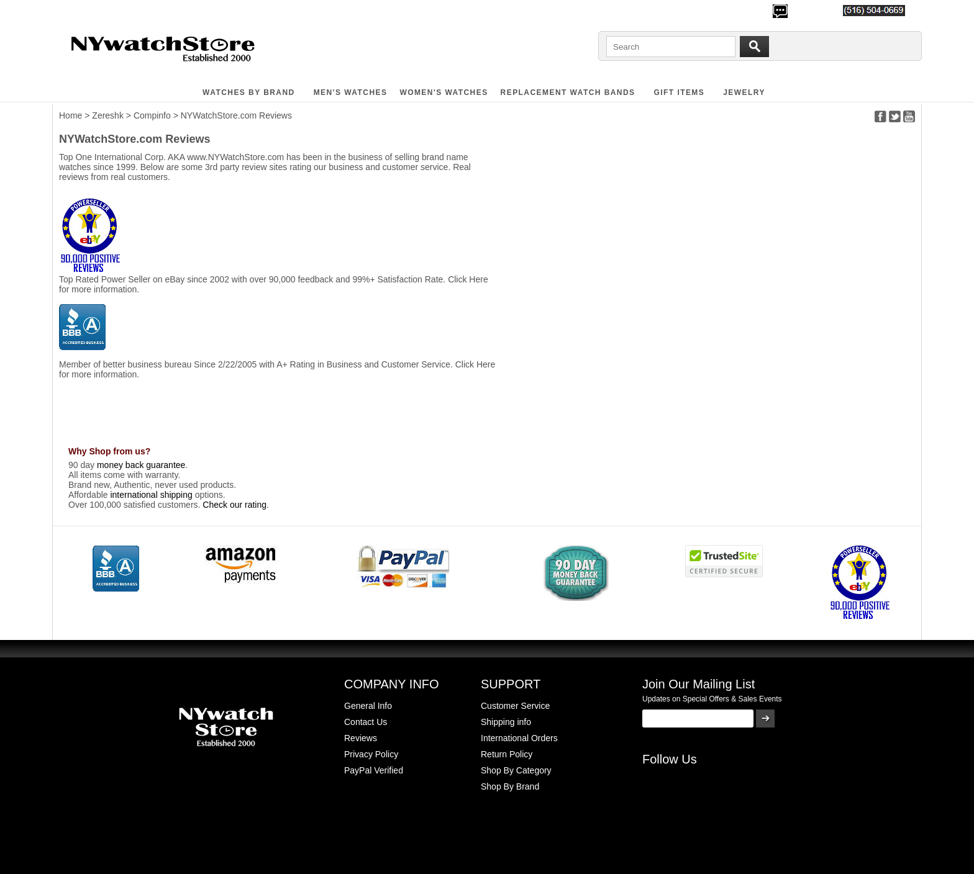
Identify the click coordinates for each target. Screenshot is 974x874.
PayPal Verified (373, 770)
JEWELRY (744, 92)
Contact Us (365, 722)
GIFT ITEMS (679, 92)
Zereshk (108, 115)
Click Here (468, 279)
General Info (368, 706)
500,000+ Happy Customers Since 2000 (132, 10)
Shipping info (506, 722)
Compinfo (152, 115)
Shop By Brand (510, 786)
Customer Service (515, 706)
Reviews (360, 738)
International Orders (519, 738)
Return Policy (506, 754)
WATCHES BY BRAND (249, 92)
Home (70, 115)
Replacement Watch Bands (568, 92)
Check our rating (234, 505)
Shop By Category (516, 770)
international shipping (151, 495)
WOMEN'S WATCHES (443, 92)
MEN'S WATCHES (351, 92)
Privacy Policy (371, 754)
